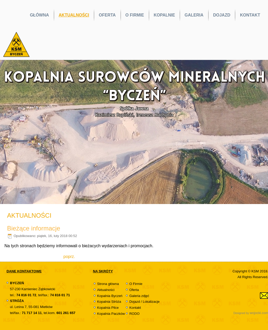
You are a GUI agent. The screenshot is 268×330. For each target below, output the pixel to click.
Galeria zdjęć (139, 296)
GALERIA (194, 15)
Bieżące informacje (33, 228)
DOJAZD (221, 15)
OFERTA (107, 15)
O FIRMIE (134, 15)
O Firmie (135, 284)
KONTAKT (250, 15)
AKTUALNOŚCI (74, 15)
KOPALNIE (164, 15)
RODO (134, 314)
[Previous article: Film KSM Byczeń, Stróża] (69, 256)
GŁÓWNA (39, 15)
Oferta (134, 290)
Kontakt (135, 308)
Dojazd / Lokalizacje (144, 302)
